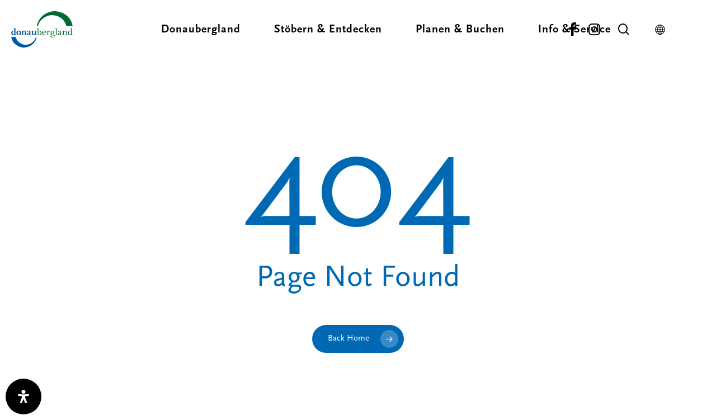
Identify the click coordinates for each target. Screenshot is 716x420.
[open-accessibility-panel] (23, 396)
